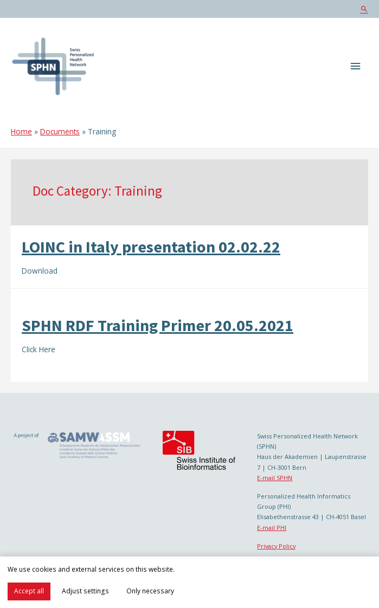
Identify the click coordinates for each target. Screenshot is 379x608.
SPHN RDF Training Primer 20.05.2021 (157, 325)
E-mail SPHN (274, 478)
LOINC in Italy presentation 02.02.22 (151, 246)
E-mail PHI (271, 527)
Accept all (29, 591)
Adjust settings (85, 591)
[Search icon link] (364, 9)
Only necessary (150, 591)
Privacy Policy (276, 546)
